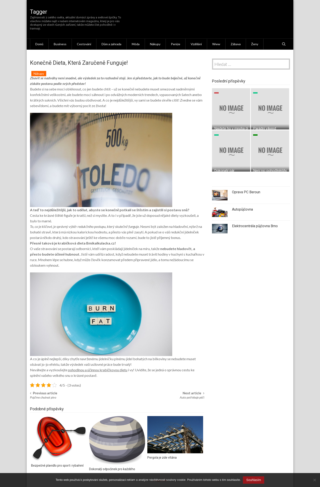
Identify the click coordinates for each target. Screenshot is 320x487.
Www (216, 44)
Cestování (84, 44)
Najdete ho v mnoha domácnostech (241, 128)
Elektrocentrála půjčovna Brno (255, 226)
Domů (39, 44)
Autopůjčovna (242, 209)
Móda (136, 44)
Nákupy (155, 44)
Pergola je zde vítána (162, 457)
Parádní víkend (264, 128)
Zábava (236, 44)
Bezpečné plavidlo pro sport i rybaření (57, 465)
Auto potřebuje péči (192, 397)
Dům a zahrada (111, 44)
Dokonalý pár (224, 170)
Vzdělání (196, 44)
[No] (314, 480)
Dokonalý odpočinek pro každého (112, 469)
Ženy (254, 44)
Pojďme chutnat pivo (43, 397)
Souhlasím (253, 480)
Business (60, 44)
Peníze (175, 44)
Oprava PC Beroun (246, 192)
